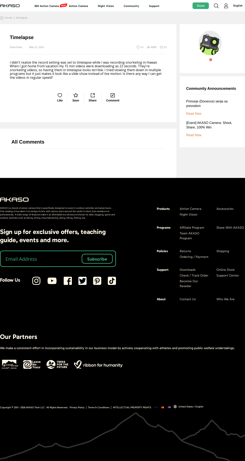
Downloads (188, 270)
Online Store (225, 270)
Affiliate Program (192, 227)
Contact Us (188, 299)
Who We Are (225, 299)
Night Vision (106, 6)
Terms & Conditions (98, 407)
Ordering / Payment (194, 257)
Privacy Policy (77, 407)
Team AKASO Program (189, 235)
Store (201, 6)
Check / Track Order (194, 275)
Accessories (225, 209)
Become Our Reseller (189, 283)
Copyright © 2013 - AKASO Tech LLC (22, 407)
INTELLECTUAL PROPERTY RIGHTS (132, 407)
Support (154, 6)
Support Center (227, 275)
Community (131, 6)
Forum (8, 17)
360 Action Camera (46, 6)
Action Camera (78, 6)
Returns (185, 251)
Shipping (222, 251)
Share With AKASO (230, 227)
